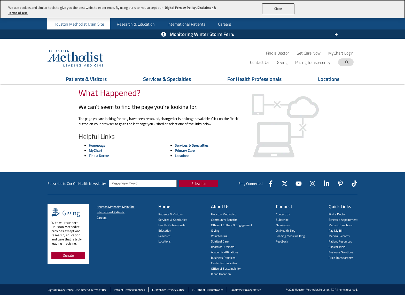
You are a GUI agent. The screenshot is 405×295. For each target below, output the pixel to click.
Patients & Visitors (86, 79)
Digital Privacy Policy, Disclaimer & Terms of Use (77, 290)
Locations (328, 79)
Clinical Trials (337, 246)
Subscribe (198, 183)
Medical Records (339, 235)
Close (278, 8)
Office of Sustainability (226, 268)
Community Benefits (224, 219)
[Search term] (346, 62)
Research (164, 235)
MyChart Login (341, 53)
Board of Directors (223, 246)
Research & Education (136, 24)
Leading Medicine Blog (290, 235)
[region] (202, 9)
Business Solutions (341, 252)
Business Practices (223, 257)
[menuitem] (78, 23)
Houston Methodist (223, 214)
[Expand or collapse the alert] (335, 34)
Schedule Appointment (343, 219)
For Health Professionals (254, 79)
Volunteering (219, 235)
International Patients (186, 24)
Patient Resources (340, 241)
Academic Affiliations (224, 252)
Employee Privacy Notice (246, 290)
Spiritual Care (220, 241)
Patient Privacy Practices (129, 290)
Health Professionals (171, 225)
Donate (68, 255)
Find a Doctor (277, 53)
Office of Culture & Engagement (231, 225)
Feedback (282, 241)
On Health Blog (285, 230)
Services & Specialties (167, 79)
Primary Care (185, 150)
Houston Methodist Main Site (78, 24)
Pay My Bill (336, 230)
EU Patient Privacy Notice (207, 290)
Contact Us (283, 214)
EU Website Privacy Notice (168, 290)
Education (164, 230)
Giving (215, 230)
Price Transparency (341, 257)
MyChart (95, 150)
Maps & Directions (341, 225)
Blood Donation (221, 273)
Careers (224, 24)
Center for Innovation (224, 263)
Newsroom (283, 225)
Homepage (97, 145)
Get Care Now (309, 53)
